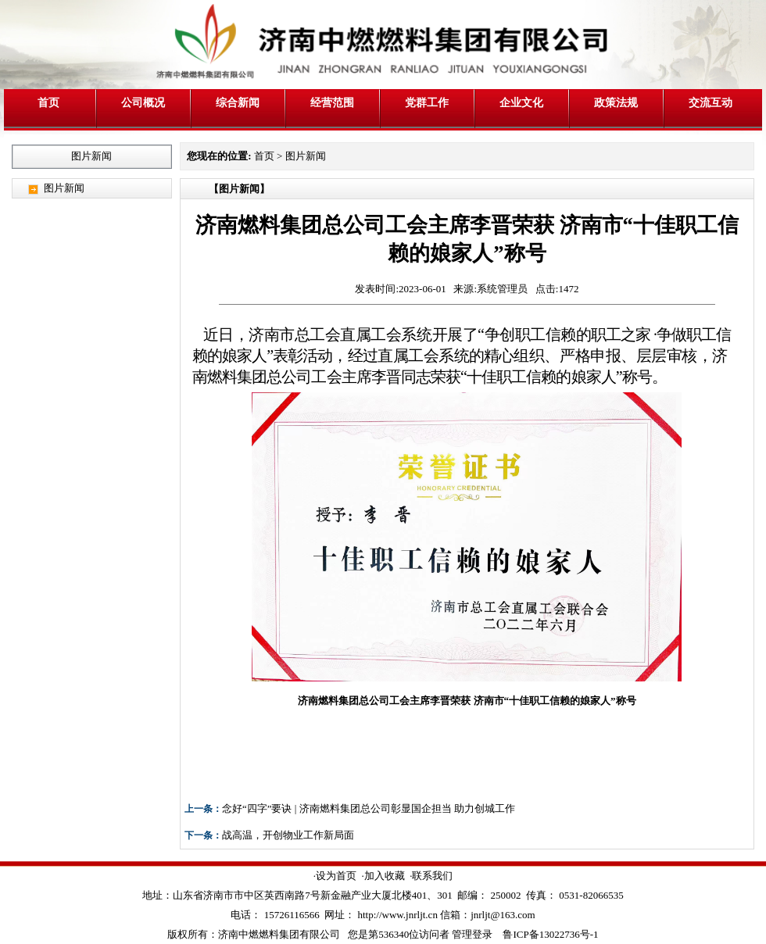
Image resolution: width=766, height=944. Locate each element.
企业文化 (521, 102)
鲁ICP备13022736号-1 (550, 934)
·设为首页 (334, 875)
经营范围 (332, 102)
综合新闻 (238, 102)
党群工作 (427, 102)
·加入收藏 (382, 875)
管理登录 (472, 934)
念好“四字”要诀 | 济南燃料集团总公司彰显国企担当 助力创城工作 (368, 808)
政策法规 (616, 102)
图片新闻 (64, 188)
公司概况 (143, 102)
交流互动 (710, 102)
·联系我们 (431, 875)
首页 (48, 102)
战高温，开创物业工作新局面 (288, 835)
